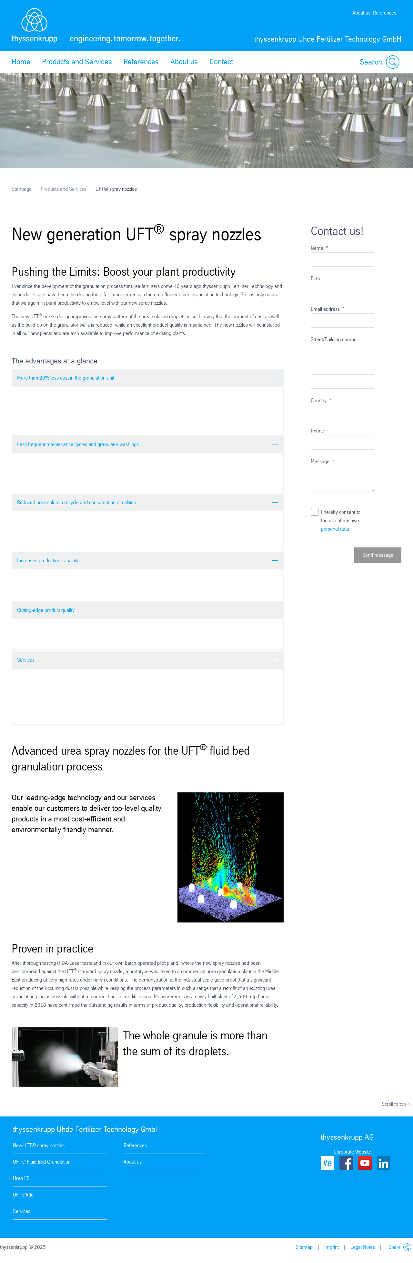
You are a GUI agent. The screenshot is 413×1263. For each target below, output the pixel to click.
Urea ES (21, 1178)
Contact (221, 61)
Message (322, 461)
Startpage (22, 189)
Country (321, 400)
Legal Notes (362, 1247)
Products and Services (77, 61)
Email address (328, 309)
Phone (317, 431)
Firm (315, 278)
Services (21, 1211)
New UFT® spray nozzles (39, 1145)
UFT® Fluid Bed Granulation (42, 1162)
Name (319, 248)
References (384, 13)
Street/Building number (334, 339)
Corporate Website (352, 1152)
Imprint (331, 1247)
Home (21, 61)
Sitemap (304, 1247)
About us (361, 13)
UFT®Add (23, 1195)
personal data (335, 529)
